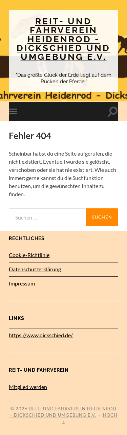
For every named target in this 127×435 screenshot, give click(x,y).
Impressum (22, 283)
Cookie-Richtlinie (29, 255)
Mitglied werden (28, 387)
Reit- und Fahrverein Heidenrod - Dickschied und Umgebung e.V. (63, 39)
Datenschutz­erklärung (35, 269)
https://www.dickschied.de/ (41, 335)
